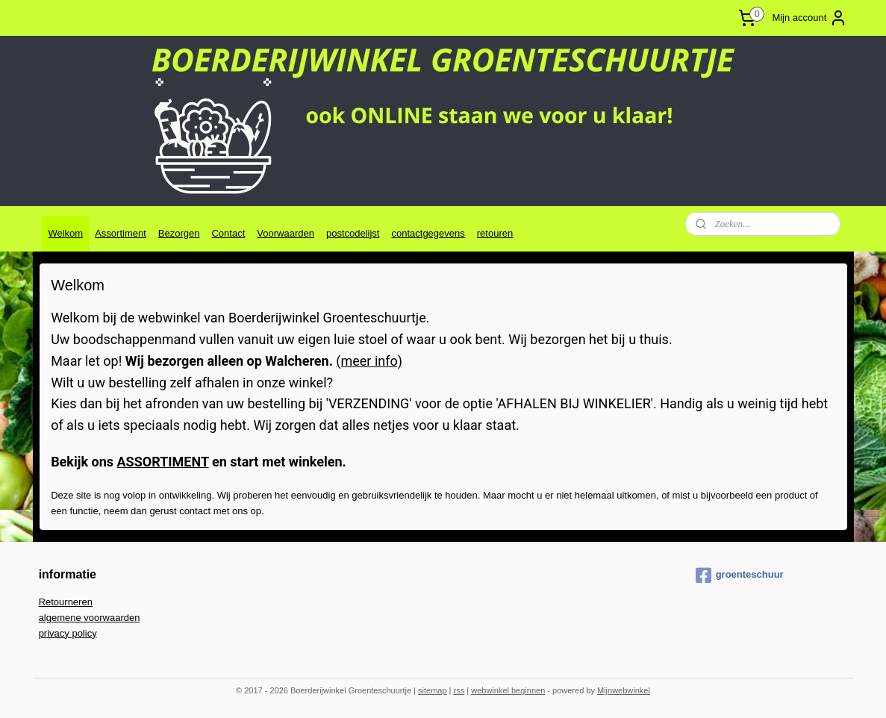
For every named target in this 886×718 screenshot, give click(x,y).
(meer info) (369, 361)
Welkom (65, 233)
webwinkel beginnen (508, 690)
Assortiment (120, 233)
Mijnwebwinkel (623, 690)
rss (459, 690)
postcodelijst (353, 233)
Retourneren (66, 602)
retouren (495, 233)
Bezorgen (179, 233)
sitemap (432, 690)
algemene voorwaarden (89, 617)
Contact (228, 233)
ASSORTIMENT (162, 461)
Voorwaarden (285, 233)
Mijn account (809, 18)
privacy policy (68, 633)
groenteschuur (740, 575)
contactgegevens (427, 233)
